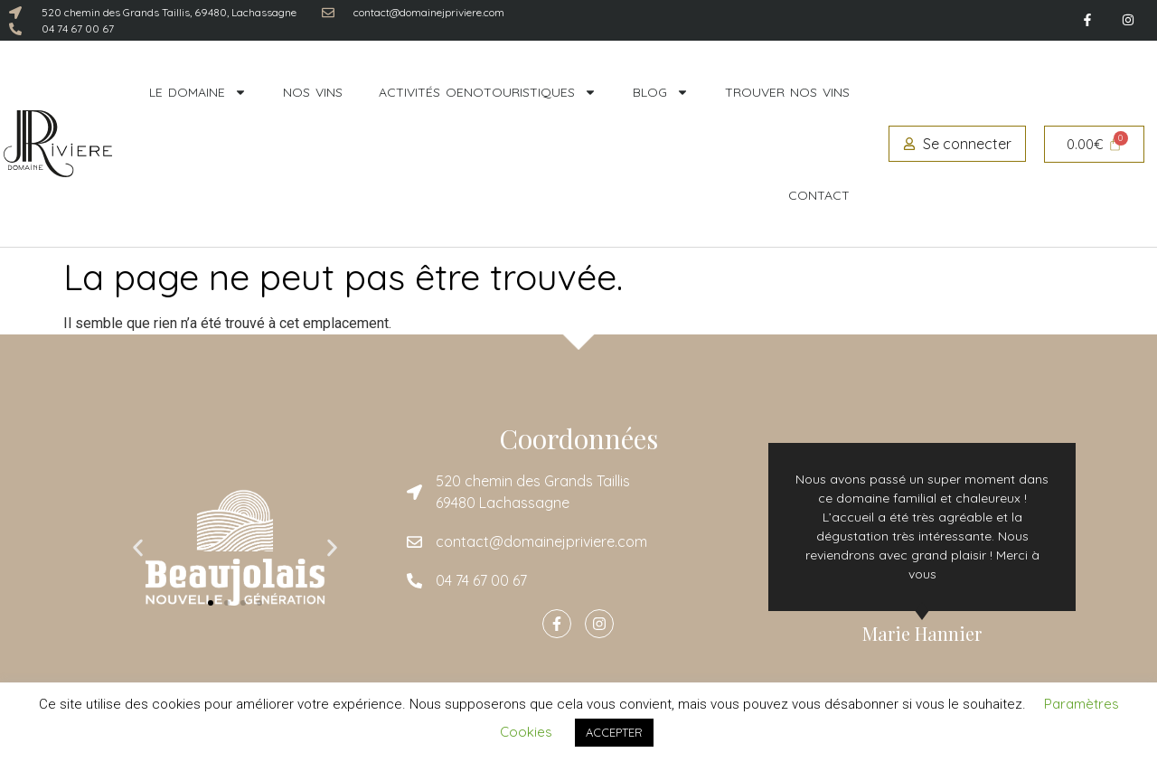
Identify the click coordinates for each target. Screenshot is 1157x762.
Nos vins (313, 92)
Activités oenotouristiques (488, 92)
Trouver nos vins (787, 92)
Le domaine (198, 92)
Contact (819, 195)
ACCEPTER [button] (614, 732)
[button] (138, 548)
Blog (661, 92)
